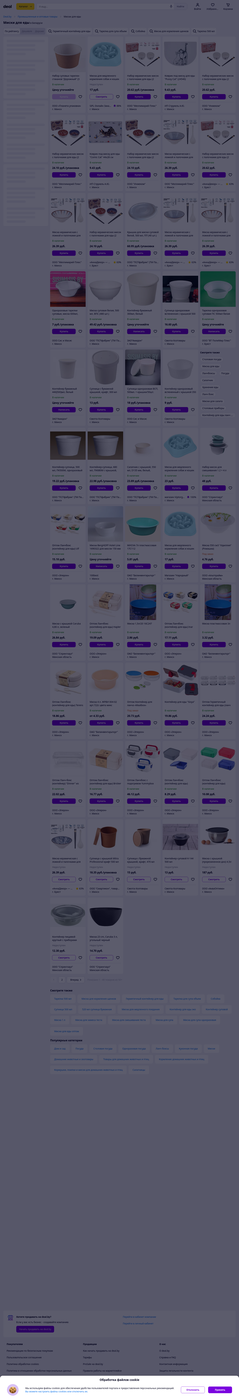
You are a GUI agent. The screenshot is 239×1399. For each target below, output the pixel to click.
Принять (220, 1389)
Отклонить (192, 1389)
